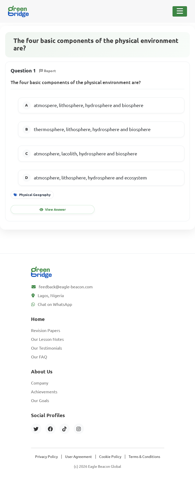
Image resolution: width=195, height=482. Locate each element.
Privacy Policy (46, 457)
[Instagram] (79, 429)
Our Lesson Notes (47, 339)
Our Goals (40, 400)
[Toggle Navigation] (180, 11)
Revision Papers (45, 330)
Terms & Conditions (144, 457)
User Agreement (78, 457)
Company (39, 383)
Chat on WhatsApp (55, 304)
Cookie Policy (110, 457)
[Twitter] (36, 429)
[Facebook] (50, 429)
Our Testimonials (46, 348)
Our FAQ (39, 357)
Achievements (44, 391)
